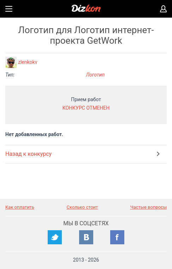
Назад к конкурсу (28, 154)
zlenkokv (27, 62)
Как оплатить (19, 207)
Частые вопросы (148, 207)
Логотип (95, 75)
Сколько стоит (82, 207)
